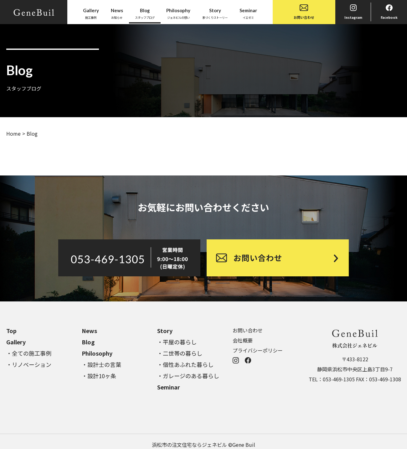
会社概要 (243, 340)
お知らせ (117, 13)
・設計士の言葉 (101, 364)
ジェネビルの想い (178, 13)
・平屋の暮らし (177, 342)
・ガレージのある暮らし (188, 376)
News (89, 330)
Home (13, 133)
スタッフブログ (145, 13)
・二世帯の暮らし (179, 353)
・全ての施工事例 (28, 353)
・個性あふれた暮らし (185, 364)
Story (165, 330)
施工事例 (91, 13)
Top (11, 330)
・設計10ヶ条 (99, 376)
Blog (88, 342)
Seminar (168, 387)
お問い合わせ (304, 12)
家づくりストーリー (215, 13)
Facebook (389, 12)
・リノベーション (28, 364)
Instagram (353, 12)
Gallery (16, 342)
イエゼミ (248, 13)
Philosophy (97, 353)
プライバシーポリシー (258, 350)
